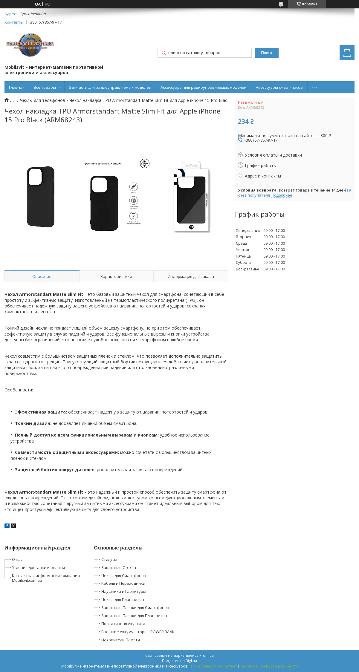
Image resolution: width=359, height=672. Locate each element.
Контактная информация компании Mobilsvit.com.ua (46, 578)
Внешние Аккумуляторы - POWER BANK (138, 631)
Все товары (45, 87)
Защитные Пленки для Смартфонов (135, 607)
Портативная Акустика (123, 623)
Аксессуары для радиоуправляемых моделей (204, 87)
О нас (17, 559)
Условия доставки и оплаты (38, 567)
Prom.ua (206, 655)
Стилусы (109, 559)
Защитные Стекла (118, 567)
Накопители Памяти (120, 639)
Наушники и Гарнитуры (123, 591)
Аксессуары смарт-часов (279, 87)
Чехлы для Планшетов (122, 599)
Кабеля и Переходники (123, 583)
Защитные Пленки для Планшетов (134, 615)
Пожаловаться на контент (214, 666)
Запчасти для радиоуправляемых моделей (110, 87)
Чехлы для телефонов (42, 100)
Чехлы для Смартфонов (123, 575)
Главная (17, 87)
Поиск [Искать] (266, 52)
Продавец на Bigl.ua (179, 660)
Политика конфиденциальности (269, 666)
